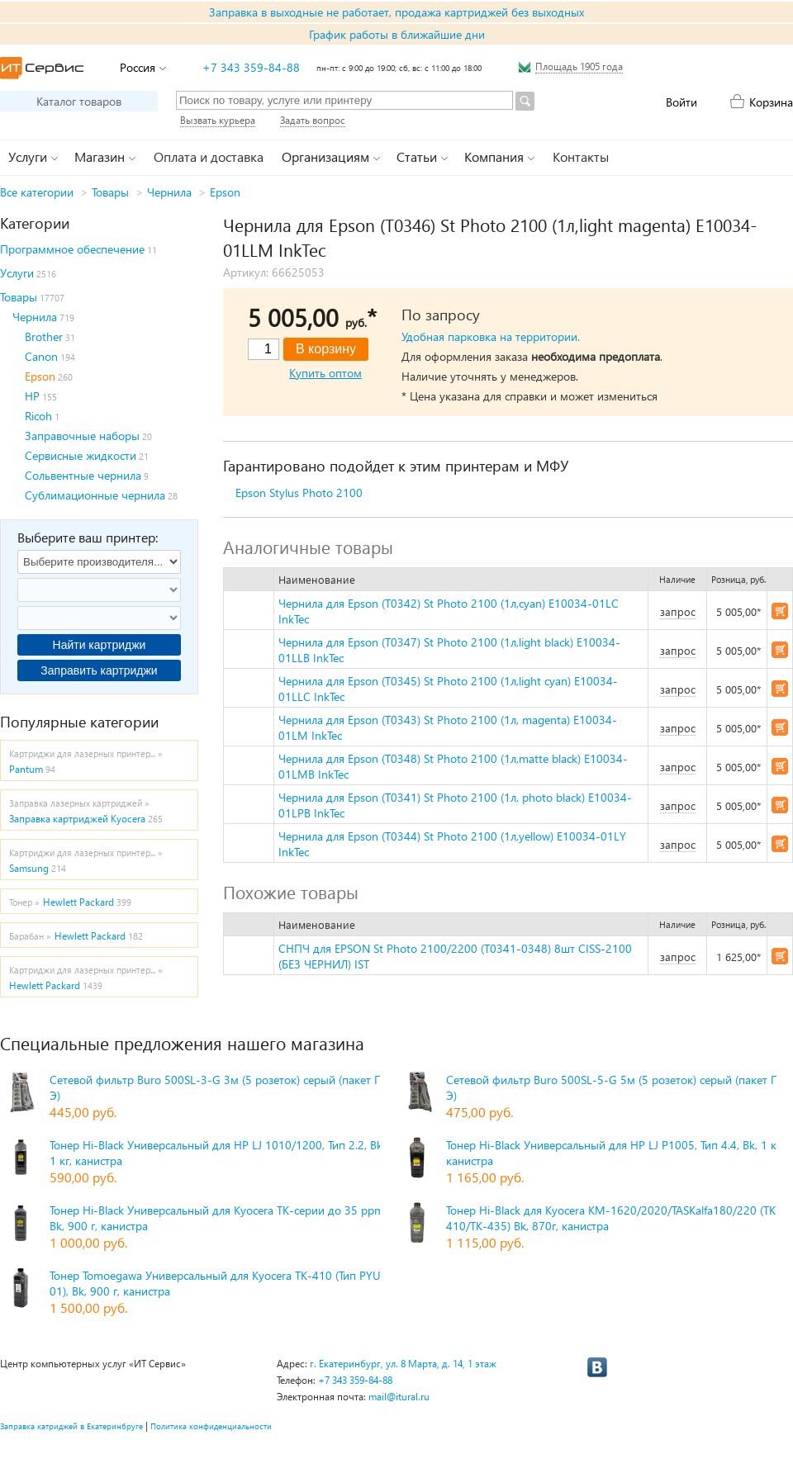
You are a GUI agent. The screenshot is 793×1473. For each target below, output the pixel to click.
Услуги (17, 273)
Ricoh (38, 416)
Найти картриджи (99, 644)
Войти (681, 102)
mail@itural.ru (399, 1396)
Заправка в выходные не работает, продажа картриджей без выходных (396, 12)
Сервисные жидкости (80, 455)
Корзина (771, 102)
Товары (110, 192)
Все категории (37, 192)
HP (32, 396)
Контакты (581, 156)
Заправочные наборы (82, 435)
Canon (41, 356)
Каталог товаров (78, 101)
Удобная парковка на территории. (490, 336)
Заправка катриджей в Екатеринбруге (71, 1426)
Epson (225, 192)
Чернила (169, 192)
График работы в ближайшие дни (397, 34)
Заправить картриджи (98, 670)
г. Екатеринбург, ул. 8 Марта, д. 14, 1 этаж (403, 1363)
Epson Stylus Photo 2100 (299, 492)
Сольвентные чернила (83, 475)
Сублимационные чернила (95, 495)
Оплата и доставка (209, 156)
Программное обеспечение (72, 249)
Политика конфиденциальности (211, 1426)
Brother (44, 336)
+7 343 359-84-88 (251, 67)
